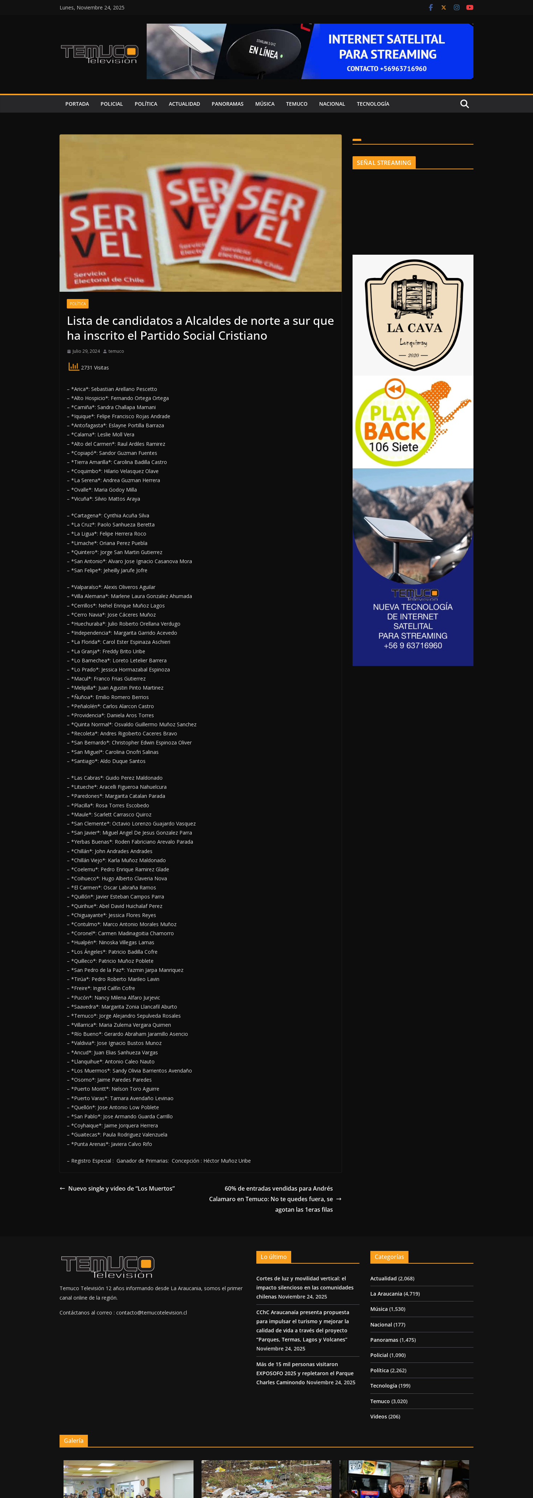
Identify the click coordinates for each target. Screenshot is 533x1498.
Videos (378, 1416)
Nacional (332, 103)
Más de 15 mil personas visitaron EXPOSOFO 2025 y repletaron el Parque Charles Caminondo (305, 1373)
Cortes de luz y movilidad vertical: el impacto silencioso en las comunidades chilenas (305, 1287)
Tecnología (373, 103)
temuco (116, 351)
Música (264, 103)
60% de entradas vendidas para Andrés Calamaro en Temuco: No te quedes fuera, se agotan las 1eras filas (275, 1199)
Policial (112, 103)
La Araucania (386, 1293)
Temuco (297, 103)
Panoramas (228, 103)
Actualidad (184, 103)
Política (146, 103)
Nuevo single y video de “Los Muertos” (117, 1188)
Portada (77, 103)
